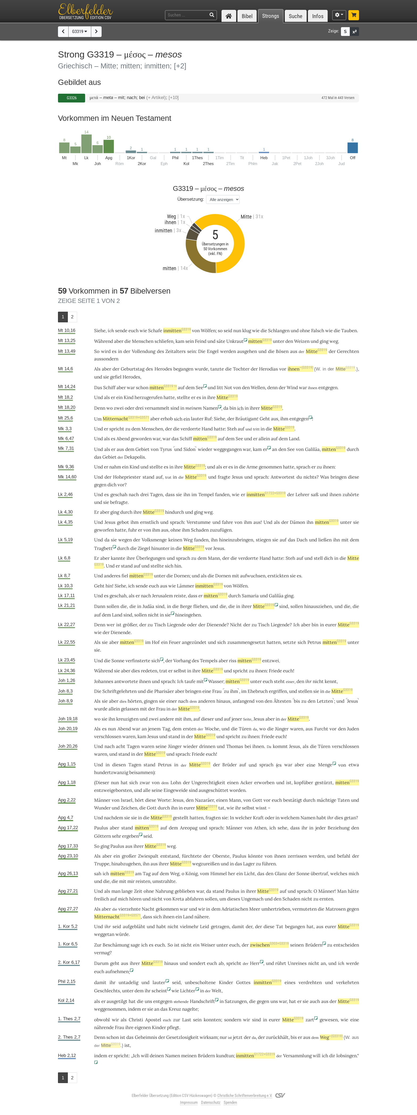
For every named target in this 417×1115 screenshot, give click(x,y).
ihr (308, 681)
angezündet (194, 642)
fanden (222, 494)
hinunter (160, 548)
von (196, 331)
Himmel (218, 874)
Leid (204, 926)
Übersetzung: (190, 199)
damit (238, 926)
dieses (233, 899)
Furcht (321, 729)
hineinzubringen (236, 540)
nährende (104, 1027)
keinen (175, 540)
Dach (302, 540)
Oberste (221, 856)
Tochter (241, 369)
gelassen (130, 709)
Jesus (237, 477)
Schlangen (279, 331)
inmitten (177, 331)
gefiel (116, 377)
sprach (303, 467)
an (274, 449)
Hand (207, 429)
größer (130, 625)
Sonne (117, 661)
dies (135, 671)
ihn (187, 494)
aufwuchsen (252, 576)
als (132, 596)
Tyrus (166, 449)
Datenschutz (210, 1102)
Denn (99, 408)
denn (272, 387)
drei (139, 408)
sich (221, 642)
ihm (284, 419)
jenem (154, 729)
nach (134, 494)
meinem (193, 408)
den (289, 341)
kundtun (225, 1056)
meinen (189, 1056)
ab (221, 963)
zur (176, 1020)
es (199, 397)
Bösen (282, 351)
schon (142, 387)
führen (269, 864)
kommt (280, 746)
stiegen (263, 540)
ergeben (130, 836)
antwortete (126, 681)
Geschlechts (107, 991)
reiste (180, 596)
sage (135, 945)
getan (350, 818)
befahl (343, 856)
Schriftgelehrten (119, 691)
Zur (97, 945)
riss (232, 661)
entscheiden (346, 945)
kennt (331, 681)
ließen (325, 540)
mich (354, 874)
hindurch (174, 512)
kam (180, 341)
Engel (213, 351)
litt (220, 387)
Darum (101, 963)
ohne (305, 331)
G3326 (72, 98)
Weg (188, 540)
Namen (210, 408)
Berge (186, 606)
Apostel (153, 1020)
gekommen (167, 909)
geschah (118, 494)
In (232, 818)
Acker (246, 782)
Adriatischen (235, 909)
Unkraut (235, 341)
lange (127, 891)
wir (201, 909)
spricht (116, 429)
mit (345, 540)
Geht (265, 419)
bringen (339, 477)
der (126, 351)
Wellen (258, 387)
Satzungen (236, 1001)
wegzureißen (206, 864)
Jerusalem (162, 596)
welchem (290, 818)
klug (246, 331)
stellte (183, 397)
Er (96, 512)
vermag (102, 953)
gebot (123, 522)
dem (190, 387)
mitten (260, 341)
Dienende (217, 625)
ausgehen (247, 351)
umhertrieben (275, 909)
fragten (213, 818)
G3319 (79, 31)
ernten (326, 899)
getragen (220, 926)
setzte (289, 642)
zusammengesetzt (246, 642)
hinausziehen (318, 606)
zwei (119, 408)
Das (98, 387)
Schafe (155, 331)
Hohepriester (127, 477)
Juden (353, 729)
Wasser (215, 681)
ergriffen (278, 691)
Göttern (102, 836)
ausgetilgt (117, 1001)
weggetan (104, 934)
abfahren (194, 899)
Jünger (282, 729)
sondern (232, 1020)
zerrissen (297, 856)
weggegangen (228, 449)
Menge (325, 765)
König (191, 874)
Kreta (178, 899)
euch (133, 331)
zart (310, 1020)
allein (264, 439)
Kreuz (175, 1009)
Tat (279, 926)
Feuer (175, 642)
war (303, 387)
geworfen (104, 530)
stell (318, 558)
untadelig (128, 982)
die (264, 331)
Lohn (175, 782)
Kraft (258, 818)
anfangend (244, 701)
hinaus (223, 701)
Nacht (148, 909)
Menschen (142, 341)
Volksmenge (154, 540)
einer (171, 701)
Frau (217, 691)
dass (192, 596)
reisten (143, 881)
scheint (159, 991)
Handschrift (202, 1001)
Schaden (200, 530)
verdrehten (310, 982)
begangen (183, 369)
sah (97, 874)
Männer (102, 800)
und (295, 331)
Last (186, 1020)
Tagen (156, 494)
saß (315, 494)
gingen (151, 701)
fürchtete (192, 856)
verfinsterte (138, 661)
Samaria (250, 596)
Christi (136, 1020)
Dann (99, 606)
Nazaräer (204, 800)
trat (163, 671)
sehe (282, 828)
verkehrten (347, 982)
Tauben (349, 331)
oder (129, 408)
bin (233, 408)
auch (315, 1001)
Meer (254, 909)
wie (143, 331)
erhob (167, 419)
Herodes (163, 369)
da (225, 408)
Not (228, 387)
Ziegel (144, 548)
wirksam (209, 1037)
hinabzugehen (126, 864)
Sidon (189, 449)
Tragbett (103, 548)
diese (353, 477)
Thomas (234, 746)
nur (223, 1037)
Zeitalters (175, 351)
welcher (243, 818)
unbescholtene (200, 982)
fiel (125, 576)
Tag (166, 729)
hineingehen (188, 615)
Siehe (100, 331)
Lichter (187, 991)
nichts (309, 477)
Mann (214, 558)
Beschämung (116, 945)
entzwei (270, 661)
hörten (135, 701)
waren (296, 729)
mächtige (326, 800)
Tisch (160, 625)
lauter (197, 419)
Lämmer (185, 586)
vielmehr (189, 926)
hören (135, 899)
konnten (212, 1020)
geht (114, 963)
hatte (219, 429)
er (255, 439)
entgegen (327, 387)
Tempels (209, 661)
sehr (116, 836)
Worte (163, 800)
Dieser (102, 782)
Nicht (236, 625)
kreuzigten (127, 719)
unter (278, 341)
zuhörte (351, 494)
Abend (123, 439)
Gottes (243, 982)
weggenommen (110, 1009)
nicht (153, 615)
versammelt (157, 408)
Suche (295, 16)
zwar (145, 782)
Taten (343, 800)
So (96, 351)
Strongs (270, 16)
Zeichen (129, 808)
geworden (141, 439)
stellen (305, 691)
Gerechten (348, 351)
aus (293, 351)
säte (220, 341)
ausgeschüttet (213, 790)
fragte (224, 477)
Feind (200, 341)
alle (147, 790)
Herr (255, 963)
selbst (180, 671)
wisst (261, 808)
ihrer (255, 408)
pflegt (173, 1027)
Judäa (148, 606)
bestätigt (292, 800)
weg (334, 341)
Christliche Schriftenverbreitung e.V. (244, 1095)
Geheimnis (146, 1037)
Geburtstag (132, 369)
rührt (280, 963)
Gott (257, 800)
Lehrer (302, 494)
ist (177, 945)
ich (111, 331)
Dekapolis (134, 457)
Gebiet (142, 449)
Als (97, 701)
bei (248, 746)
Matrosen (336, 909)
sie (106, 502)
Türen (245, 729)
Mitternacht (126, 419)
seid (228, 331)
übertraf (319, 874)
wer (111, 625)
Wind (292, 387)
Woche (212, 729)
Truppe (101, 864)
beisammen (141, 772)
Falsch (317, 331)
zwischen (269, 945)
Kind (129, 397)
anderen (206, 701)
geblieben (185, 891)
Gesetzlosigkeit (182, 1037)
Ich (296, 625)
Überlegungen (150, 558)
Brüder (229, 765)
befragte (119, 502)
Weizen (302, 341)
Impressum (189, 1102)
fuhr (132, 530)
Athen (260, 828)
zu (150, 625)
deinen (157, 1056)
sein (189, 341)
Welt (217, 991)
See (199, 387)
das (175, 439)
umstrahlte (164, 881)
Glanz (281, 874)
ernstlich (149, 522)
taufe (190, 681)
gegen (353, 909)
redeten (149, 671)
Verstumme (199, 522)
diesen (119, 765)
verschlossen (107, 736)
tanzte (217, 369)
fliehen (200, 606)
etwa (354, 765)
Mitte (316, 351)
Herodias (268, 369)
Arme (252, 467)
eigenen (143, 1027)
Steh (232, 429)
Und (98, 397)
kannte (118, 558)
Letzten (325, 701)
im (194, 494)
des (160, 351)
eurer (330, 625)
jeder (320, 828)
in (120, 351)
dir (332, 1056)
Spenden (230, 1102)
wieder (205, 449)
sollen (211, 899)
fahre (227, 522)
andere (167, 719)
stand (148, 477)
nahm (115, 467)
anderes (112, 576)
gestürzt (323, 782)
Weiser (208, 945)
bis (297, 701)
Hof (156, 642)
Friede (275, 671)
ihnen (300, 369)
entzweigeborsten (113, 790)
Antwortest (283, 477)
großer (129, 856)
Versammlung (297, 1056)
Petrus (314, 642)
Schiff (109, 387)
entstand (169, 856)
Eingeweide (176, 790)
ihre (211, 397)
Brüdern (313, 945)
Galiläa (312, 449)
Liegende (176, 625)
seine (161, 746)
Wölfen (208, 331)
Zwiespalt (148, 856)
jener (237, 719)
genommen (270, 467)
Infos (318, 16)
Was (324, 477)
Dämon (297, 522)
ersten (189, 729)
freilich (101, 899)
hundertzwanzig (111, 772)
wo (109, 408)
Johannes (103, 681)
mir (131, 881)
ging (324, 341)
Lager (249, 864)
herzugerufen (148, 397)
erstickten (278, 576)
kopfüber (303, 782)
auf (241, 429)
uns (148, 1001)
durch (353, 449)
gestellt (181, 818)
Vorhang (182, 661)
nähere (201, 917)
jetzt (238, 1037)
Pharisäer (164, 691)
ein (179, 917)
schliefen (164, 341)
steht (279, 681)
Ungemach (252, 899)
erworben (264, 782)
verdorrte (191, 429)
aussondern (106, 359)
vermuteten (304, 909)
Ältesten (282, 701)
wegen (125, 540)
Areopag (188, 828)
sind (174, 408)
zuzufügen (221, 530)
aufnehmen (117, 971)
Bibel (247, 16)
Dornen (182, 576)
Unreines (297, 963)
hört (139, 800)
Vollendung (143, 351)
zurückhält (277, 1037)
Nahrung (164, 891)
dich (111, 485)
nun (237, 331)
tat (221, 808)
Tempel (206, 494)
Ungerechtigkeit (208, 782)
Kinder (226, 982)
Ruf (208, 419)
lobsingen (346, 1056)
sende (121, 331)
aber (118, 341)
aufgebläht (134, 926)
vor (282, 369)
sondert (197, 963)
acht (120, 746)
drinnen (207, 746)
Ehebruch (258, 691)
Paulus (101, 828)
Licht (249, 874)
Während (103, 341)
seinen (297, 945)
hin (177, 566)
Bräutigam (246, 419)
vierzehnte (129, 909)
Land (294, 439)
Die (201, 351)
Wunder (102, 808)
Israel (126, 800)
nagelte (190, 1009)
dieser (207, 719)
